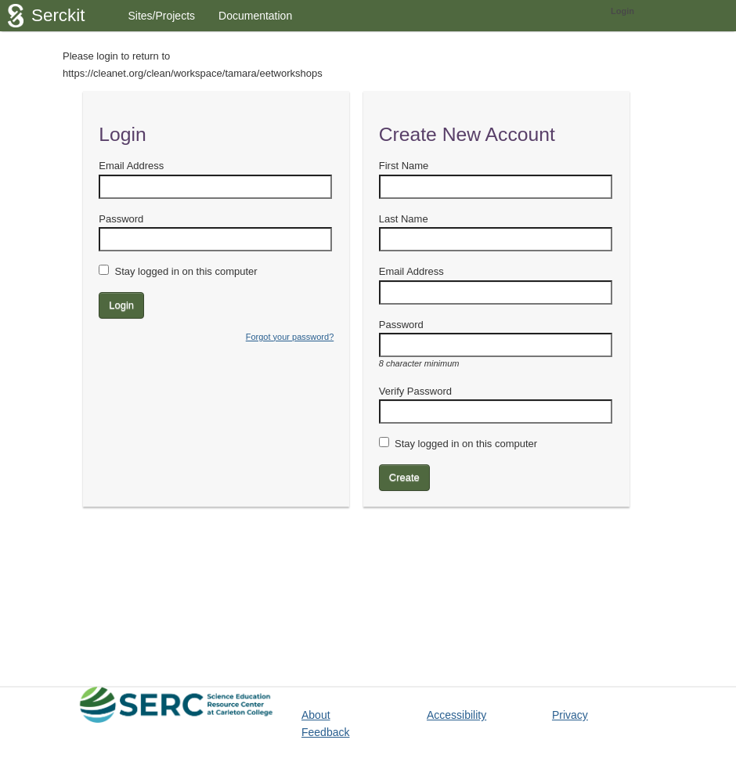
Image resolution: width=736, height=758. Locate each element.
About (315, 715)
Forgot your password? (290, 336)
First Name (404, 165)
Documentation (255, 15)
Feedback (325, 732)
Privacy (570, 715)
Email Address (131, 165)
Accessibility (456, 715)
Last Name (403, 219)
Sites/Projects (161, 15)
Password (121, 219)
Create (404, 477)
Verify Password (415, 391)
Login (622, 11)
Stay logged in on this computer (185, 271)
